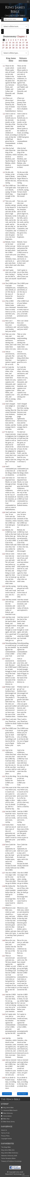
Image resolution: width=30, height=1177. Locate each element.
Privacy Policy (5, 1136)
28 (6, 48)
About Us (4, 1130)
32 (20, 48)
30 (13, 48)
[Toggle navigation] (28, 1)
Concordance (6, 1116)
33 (23, 48)
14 (13, 42)
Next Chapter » (22, 1093)
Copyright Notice (6, 1138)
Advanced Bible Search (9, 1110)
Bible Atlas (5, 1119)
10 (25, 40)
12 (6, 42)
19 (3, 45)
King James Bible (7, 1107)
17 (23, 42)
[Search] (13, 19)
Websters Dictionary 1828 (9, 1155)
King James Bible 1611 (8, 1150)
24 (20, 45)
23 (16, 45)
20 (6, 45)
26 (26, 45)
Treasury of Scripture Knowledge (11, 1161)
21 (10, 45)
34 (26, 48)
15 (16, 42)
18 (26, 42)
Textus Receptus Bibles (8, 1158)
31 (16, 48)
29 (10, 48)
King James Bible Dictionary (9, 1153)
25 (23, 45)
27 (3, 48)
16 (20, 42)
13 (9, 42)
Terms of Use (5, 1133)
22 (13, 45)
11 (3, 42)
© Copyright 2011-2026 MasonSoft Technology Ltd (14, 1173)
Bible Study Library (8, 1121)
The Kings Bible (6, 1147)
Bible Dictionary (7, 1113)
